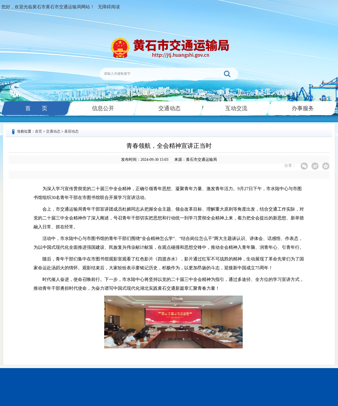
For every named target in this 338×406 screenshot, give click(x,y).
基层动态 (71, 131)
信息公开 (102, 108)
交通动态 (169, 108)
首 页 (36, 108)
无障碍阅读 (109, 6)
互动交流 (236, 108)
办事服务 (302, 108)
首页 (38, 131)
